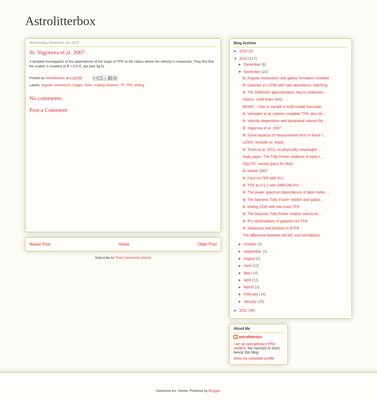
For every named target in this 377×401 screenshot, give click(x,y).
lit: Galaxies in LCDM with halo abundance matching (285, 85)
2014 (243, 51)
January (250, 301)
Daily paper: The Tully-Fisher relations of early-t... (283, 157)
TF (122, 85)
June (247, 265)
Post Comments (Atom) (133, 258)
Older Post (207, 244)
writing (139, 85)
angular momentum (56, 85)
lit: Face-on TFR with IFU (263, 178)
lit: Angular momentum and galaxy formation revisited (286, 78)
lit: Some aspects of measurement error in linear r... (284, 135)
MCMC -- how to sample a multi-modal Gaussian (282, 107)
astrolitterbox (250, 337)
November (252, 72)
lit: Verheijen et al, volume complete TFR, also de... (284, 114)
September (252, 251)
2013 (243, 58)
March (249, 287)
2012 (243, 310)
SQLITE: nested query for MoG (268, 164)
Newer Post (40, 244)
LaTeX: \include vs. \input (263, 142)
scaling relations (106, 85)
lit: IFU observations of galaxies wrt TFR (275, 221)
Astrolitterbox (60, 21)
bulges (77, 85)
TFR (129, 85)
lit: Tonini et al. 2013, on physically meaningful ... (282, 149)
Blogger (214, 391)
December (252, 64)
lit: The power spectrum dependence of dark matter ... (286, 192)
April (247, 280)
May (247, 273)
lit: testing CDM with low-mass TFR (271, 207)
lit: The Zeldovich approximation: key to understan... (284, 92)
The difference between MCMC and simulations (281, 235)
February (251, 294)
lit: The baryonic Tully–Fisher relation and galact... (283, 199)
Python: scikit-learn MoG (263, 99)
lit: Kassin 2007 (255, 171)
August (249, 258)
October (250, 244)
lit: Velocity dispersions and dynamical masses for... (284, 121)
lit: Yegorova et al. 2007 (262, 128)
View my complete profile (254, 358)
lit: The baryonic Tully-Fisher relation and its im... (282, 214)
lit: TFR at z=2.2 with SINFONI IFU (271, 185)
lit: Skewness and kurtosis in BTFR (271, 228)
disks (88, 85)
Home (124, 244)
